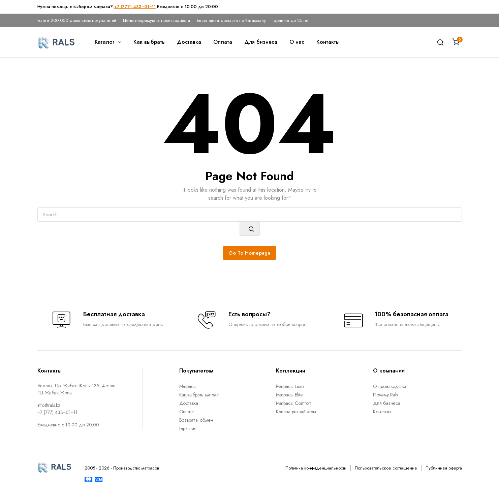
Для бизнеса (261, 42)
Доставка (189, 42)
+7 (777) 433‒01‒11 (135, 6)
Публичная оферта (444, 468)
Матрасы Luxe (290, 386)
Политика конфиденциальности (315, 468)
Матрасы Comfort (293, 403)
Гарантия (188, 428)
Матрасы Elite (289, 394)
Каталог (105, 42)
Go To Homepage (249, 253)
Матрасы (188, 386)
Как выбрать (149, 42)
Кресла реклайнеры (296, 411)
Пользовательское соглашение (386, 468)
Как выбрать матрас (199, 394)
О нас (296, 42)
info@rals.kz (49, 405)
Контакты (328, 42)
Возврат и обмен (196, 420)
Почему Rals (385, 394)
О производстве (389, 386)
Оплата (222, 42)
